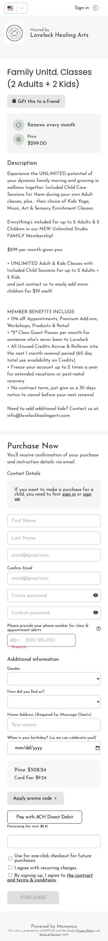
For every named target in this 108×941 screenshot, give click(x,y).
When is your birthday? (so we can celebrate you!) (51, 738)
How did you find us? (25, 692)
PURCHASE (33, 898)
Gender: (14, 669)
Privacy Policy (85, 930)
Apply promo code (35, 798)
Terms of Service (49, 934)
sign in (69, 494)
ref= (54, 678)
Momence (67, 926)
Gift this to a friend (35, 101)
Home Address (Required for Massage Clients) (49, 715)
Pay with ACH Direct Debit (44, 817)
